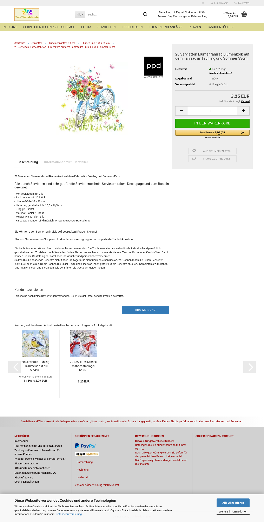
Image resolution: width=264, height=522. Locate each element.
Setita (86, 27)
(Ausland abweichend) (220, 73)
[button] (203, 3)
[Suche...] (80, 14)
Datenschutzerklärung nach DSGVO (35, 472)
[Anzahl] (212, 111)
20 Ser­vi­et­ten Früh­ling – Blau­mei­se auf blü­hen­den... (35, 366)
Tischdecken (132, 27)
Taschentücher (220, 27)
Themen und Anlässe (166, 27)
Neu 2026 (10, 27)
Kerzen (195, 27)
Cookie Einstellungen (26, 481)
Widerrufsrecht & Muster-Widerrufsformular (39, 458)
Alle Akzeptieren (233, 502)
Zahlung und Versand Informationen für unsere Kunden (37, 452)
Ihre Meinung (145, 309)
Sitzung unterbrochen (26, 463)
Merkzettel (242, 3)
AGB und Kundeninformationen (32, 468)
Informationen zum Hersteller (66, 162)
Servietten (107, 27)
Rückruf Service (23, 477)
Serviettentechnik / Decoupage (49, 27)
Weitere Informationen (233, 511)
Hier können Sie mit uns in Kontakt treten (38, 445)
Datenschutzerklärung (69, 514)
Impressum (21, 441)
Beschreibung (28, 162)
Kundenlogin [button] (219, 3)
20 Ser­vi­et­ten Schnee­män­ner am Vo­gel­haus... (83, 366)
